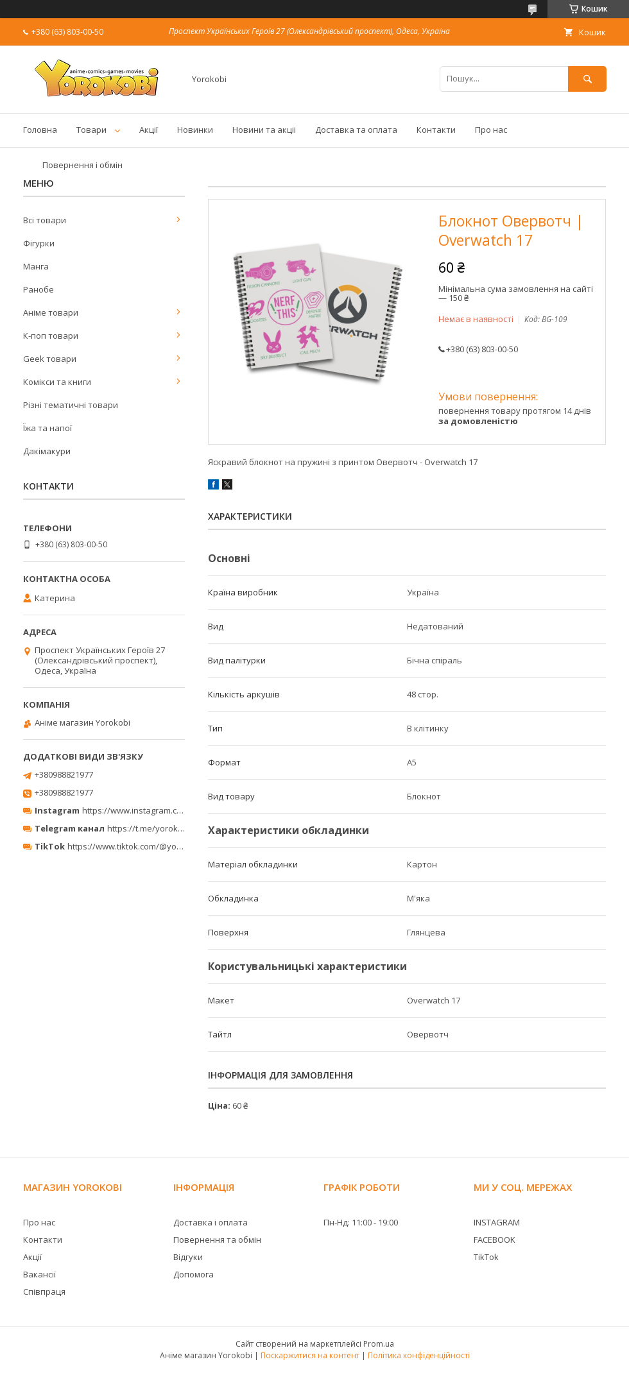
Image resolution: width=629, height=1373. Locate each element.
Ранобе (38, 289)
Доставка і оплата (210, 1222)
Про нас (491, 129)
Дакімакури (47, 451)
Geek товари (49, 358)
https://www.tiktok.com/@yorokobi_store (146, 846)
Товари (91, 129)
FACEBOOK (494, 1239)
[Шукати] (587, 78)
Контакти (436, 129)
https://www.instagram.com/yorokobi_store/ (168, 810)
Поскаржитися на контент (310, 1355)
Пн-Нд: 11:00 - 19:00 (360, 1222)
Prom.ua (378, 1343)
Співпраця (44, 1291)
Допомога (193, 1274)
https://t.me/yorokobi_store (160, 828)
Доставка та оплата (356, 129)
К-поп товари (50, 335)
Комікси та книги (57, 382)
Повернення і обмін (82, 165)
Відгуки (188, 1257)
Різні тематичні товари (70, 405)
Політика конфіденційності (419, 1355)
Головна (40, 129)
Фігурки (39, 243)
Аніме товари (50, 312)
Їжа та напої (47, 428)
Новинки (195, 129)
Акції (148, 129)
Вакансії (39, 1274)
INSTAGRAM (497, 1222)
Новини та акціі (264, 129)
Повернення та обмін (217, 1239)
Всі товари (44, 220)
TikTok (486, 1257)
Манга (36, 266)
